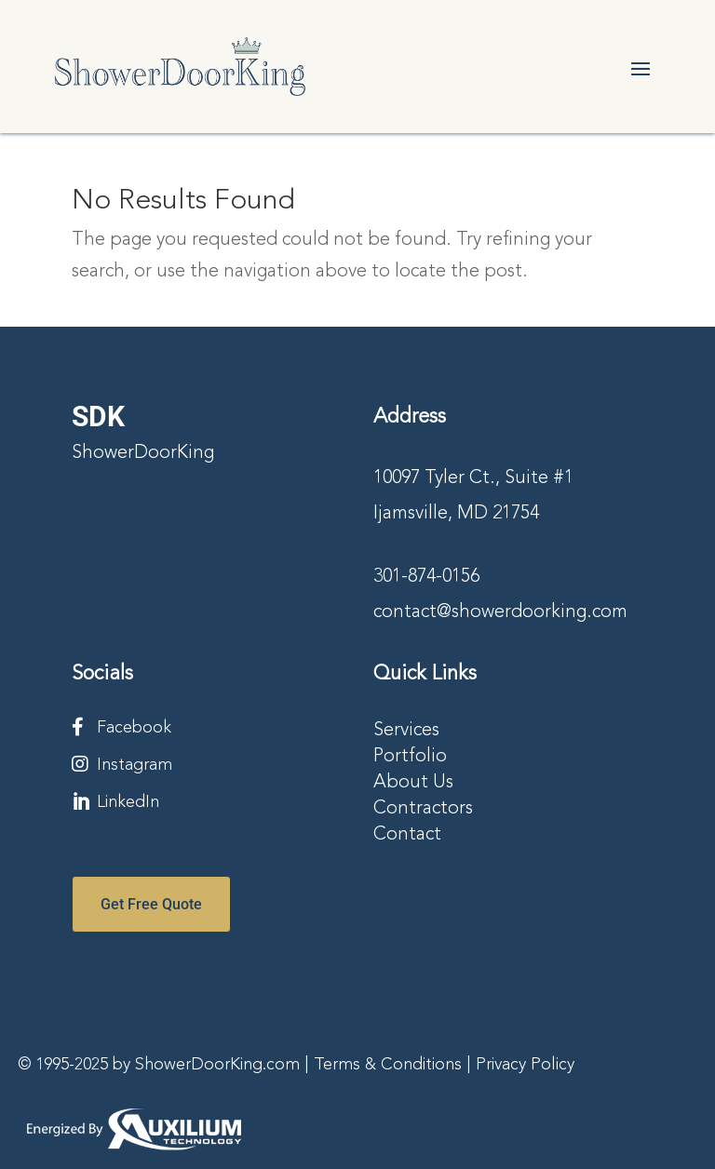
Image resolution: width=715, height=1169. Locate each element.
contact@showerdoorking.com (500, 612)
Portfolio (410, 756)
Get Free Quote (151, 904)
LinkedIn (128, 802)
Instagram (134, 765)
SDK (98, 416)
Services (406, 730)
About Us (413, 782)
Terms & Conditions (388, 1064)
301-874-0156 (426, 577)
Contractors (423, 808)
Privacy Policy (525, 1064)
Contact (407, 835)
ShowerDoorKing (143, 453)
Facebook (134, 727)
